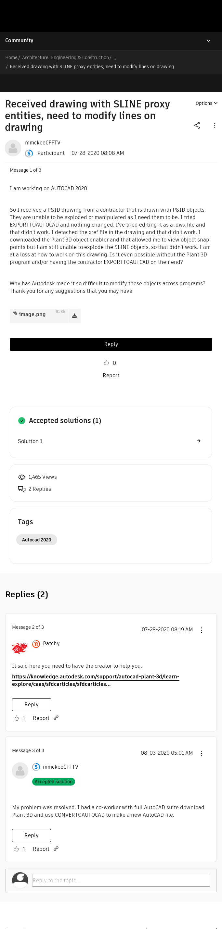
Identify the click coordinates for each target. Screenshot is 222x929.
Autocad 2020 (36, 521)
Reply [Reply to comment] (31, 686)
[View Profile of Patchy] (51, 625)
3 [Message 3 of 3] (33, 732)
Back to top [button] (15, 916)
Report (111, 357)
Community (19, 40)
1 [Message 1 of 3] (31, 152)
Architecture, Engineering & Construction (65, 57)
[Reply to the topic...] (121, 862)
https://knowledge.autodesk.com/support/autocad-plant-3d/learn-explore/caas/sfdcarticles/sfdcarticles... (95, 662)
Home (11, 57)
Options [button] (204, 85)
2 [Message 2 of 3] (33, 609)
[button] (214, 107)
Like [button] (106, 345)
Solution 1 (30, 423)
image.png (32, 296)
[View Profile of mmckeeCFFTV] (42, 125)
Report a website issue (182, 916)
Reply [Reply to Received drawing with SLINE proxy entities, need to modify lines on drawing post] (111, 326)
